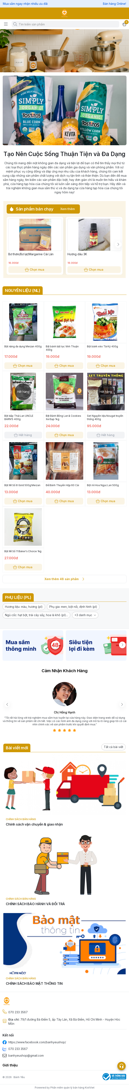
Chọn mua (35, 269)
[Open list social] (121, 1066)
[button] (23, 606)
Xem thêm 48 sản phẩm (64, 579)
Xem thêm (67, 208)
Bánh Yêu (19, 1077)
